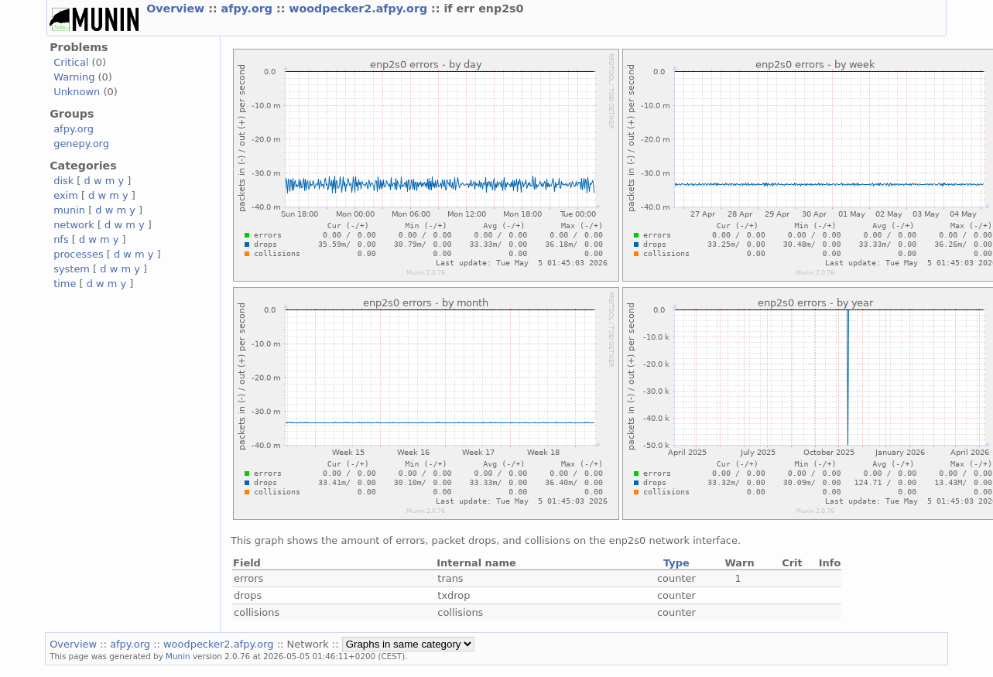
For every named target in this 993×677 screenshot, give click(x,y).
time (64, 283)
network (73, 225)
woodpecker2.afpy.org (360, 8)
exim (65, 195)
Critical (70, 62)
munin (69, 210)
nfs (61, 239)
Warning (73, 77)
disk (63, 180)
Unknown (76, 91)
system (71, 269)
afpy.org (248, 8)
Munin (178, 656)
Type (676, 563)
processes (78, 254)
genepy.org (81, 143)
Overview (177, 8)
